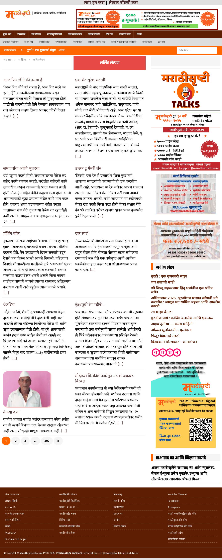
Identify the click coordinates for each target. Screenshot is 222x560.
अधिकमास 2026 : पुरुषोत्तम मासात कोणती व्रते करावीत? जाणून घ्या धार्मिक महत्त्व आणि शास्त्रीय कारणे (185, 302)
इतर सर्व (161, 42)
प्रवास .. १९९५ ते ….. (69, 507)
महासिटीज (119, 507)
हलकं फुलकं (147, 42)
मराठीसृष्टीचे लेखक (68, 494)
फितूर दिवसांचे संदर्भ (165, 335)
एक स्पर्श (81, 233)
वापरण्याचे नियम (12, 519)
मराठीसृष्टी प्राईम (175, 532)
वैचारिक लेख (44, 42)
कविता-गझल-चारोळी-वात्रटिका (123, 42)
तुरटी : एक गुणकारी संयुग (169, 276)
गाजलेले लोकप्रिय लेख (69, 526)
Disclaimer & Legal (15, 539)
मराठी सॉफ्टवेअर (67, 532)
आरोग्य (117, 519)
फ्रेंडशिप (9, 304)
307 (46, 441)
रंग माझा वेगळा (162, 311)
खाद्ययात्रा (118, 513)
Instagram (174, 507)
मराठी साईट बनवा (67, 513)
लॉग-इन (109, 34)
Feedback (10, 532)
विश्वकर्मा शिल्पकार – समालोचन (174, 341)
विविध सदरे (77, 42)
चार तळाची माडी (163, 282)
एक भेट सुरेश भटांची (90, 80)
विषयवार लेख (61, 42)
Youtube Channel (177, 494)
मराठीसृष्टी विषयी (54, 34)
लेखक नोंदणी (94, 34)
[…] (15, 116)
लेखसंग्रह (21, 34)
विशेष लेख (28, 42)
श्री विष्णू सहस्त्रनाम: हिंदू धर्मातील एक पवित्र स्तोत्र (182, 290)
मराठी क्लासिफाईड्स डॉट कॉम (182, 513)
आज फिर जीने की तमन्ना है (22, 80)
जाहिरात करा (124, 34)
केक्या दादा (11, 412)
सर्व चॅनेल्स (36, 34)
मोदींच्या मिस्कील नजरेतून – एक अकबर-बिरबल (104, 378)
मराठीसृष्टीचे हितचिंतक (69, 500)
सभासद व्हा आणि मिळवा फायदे (181, 458)
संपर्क (139, 34)
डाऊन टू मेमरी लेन (88, 168)
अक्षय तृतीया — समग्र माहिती (172, 323)
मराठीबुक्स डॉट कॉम (177, 519)
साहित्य (22, 59)
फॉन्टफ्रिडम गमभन (176, 539)
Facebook (173, 500)
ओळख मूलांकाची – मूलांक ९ (171, 329)
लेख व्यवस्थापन (75, 34)
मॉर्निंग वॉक (11, 233)
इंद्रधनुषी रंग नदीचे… (90, 304)
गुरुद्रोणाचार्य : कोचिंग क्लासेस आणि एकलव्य (182, 317)
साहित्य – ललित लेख (96, 42)
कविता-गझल (120, 526)
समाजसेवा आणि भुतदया (21, 168)
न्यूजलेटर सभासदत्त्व (14, 513)
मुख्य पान (7, 34)
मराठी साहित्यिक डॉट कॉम (180, 526)
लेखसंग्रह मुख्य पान (10, 42)
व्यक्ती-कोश (119, 500)
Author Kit (10, 507)
